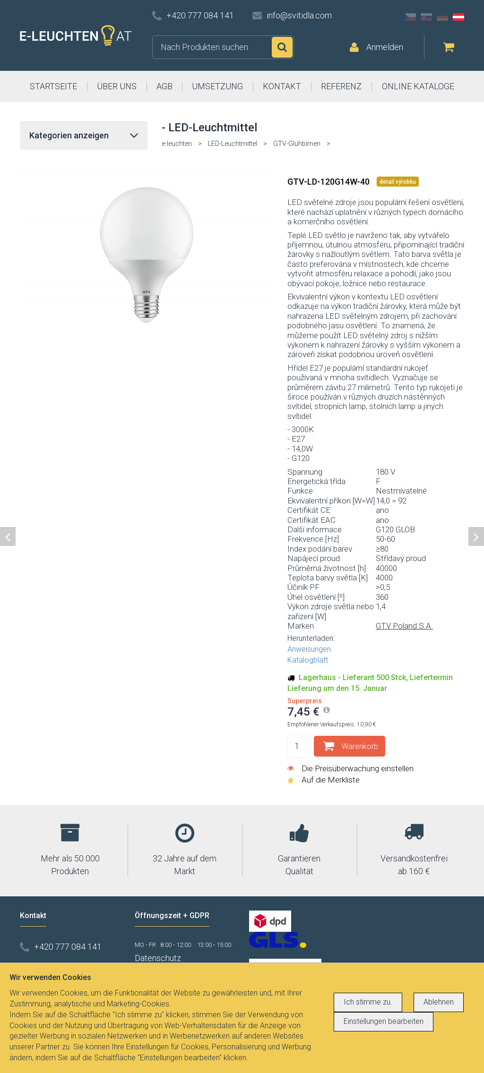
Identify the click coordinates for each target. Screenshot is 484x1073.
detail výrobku (398, 182)
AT (458, 17)
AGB (164, 86)
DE (442, 17)
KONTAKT (282, 86)
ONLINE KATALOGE (418, 86)
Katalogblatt (307, 660)
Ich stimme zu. (368, 1001)
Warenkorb (360, 746)
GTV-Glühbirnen (296, 143)
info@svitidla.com (299, 15)
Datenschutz (158, 958)
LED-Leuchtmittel (232, 143)
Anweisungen (309, 649)
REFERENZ (341, 86)
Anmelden (384, 47)
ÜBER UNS (117, 86)
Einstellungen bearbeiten (384, 1021)
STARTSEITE (53, 86)
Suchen (282, 47)
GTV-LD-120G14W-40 (329, 182)
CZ (410, 17)
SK (426, 17)
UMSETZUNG (217, 86)
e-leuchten (177, 143)
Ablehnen (439, 1001)
